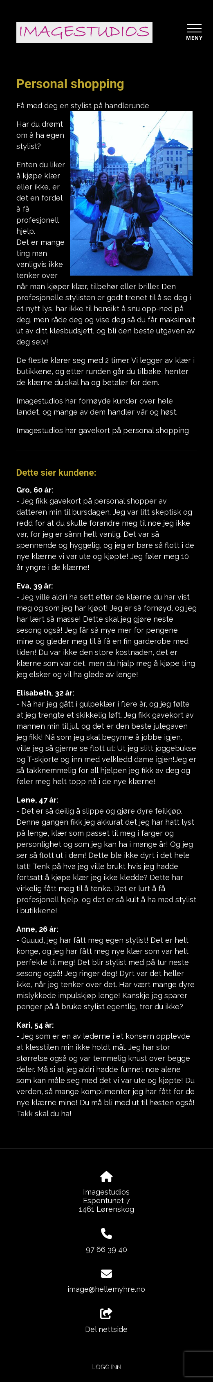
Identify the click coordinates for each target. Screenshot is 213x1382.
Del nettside (106, 1321)
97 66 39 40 (106, 1249)
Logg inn (106, 1366)
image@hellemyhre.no (106, 1289)
